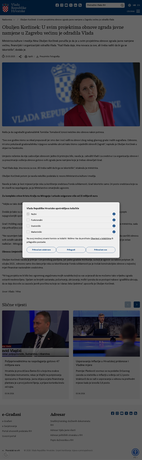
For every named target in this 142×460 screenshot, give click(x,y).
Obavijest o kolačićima (101, 238)
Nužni (33, 214)
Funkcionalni (36, 220)
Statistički (36, 226)
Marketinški (36, 232)
